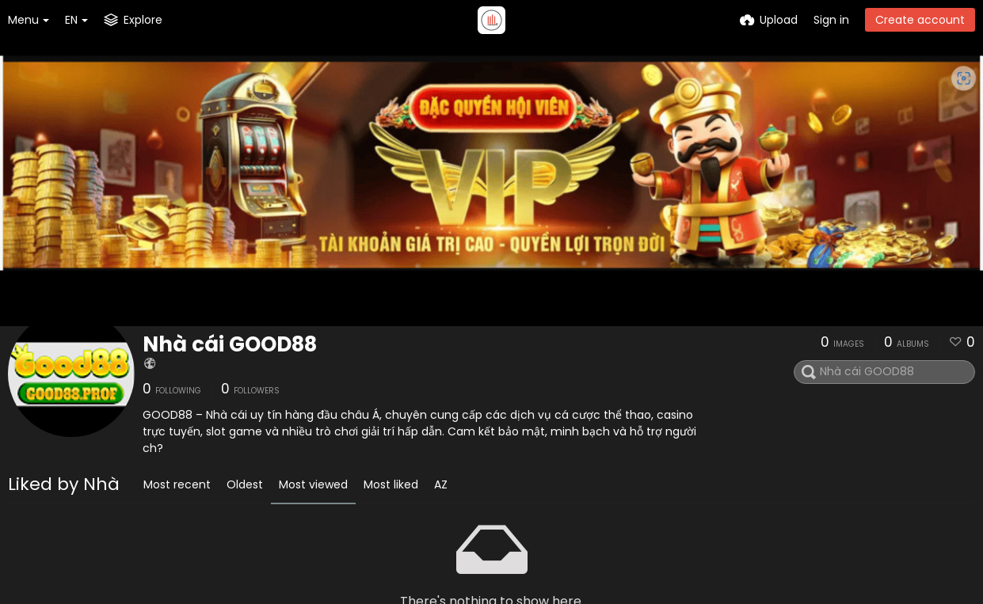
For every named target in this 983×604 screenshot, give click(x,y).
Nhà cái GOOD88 (230, 344)
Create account (920, 20)
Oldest (245, 484)
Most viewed (313, 484)
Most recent (177, 484)
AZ (441, 484)
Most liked (391, 484)
